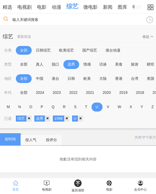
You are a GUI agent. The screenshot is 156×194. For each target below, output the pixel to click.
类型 (8, 64)
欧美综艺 (66, 50)
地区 (8, 78)
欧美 (87, 78)
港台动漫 (113, 50)
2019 (123, 92)
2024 (40, 92)
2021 (90, 92)
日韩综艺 (43, 50)
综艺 (72, 6)
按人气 (30, 140)
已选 (8, 118)
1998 (61, 119)
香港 (118, 78)
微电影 (90, 7)
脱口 (55, 64)
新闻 (107, 7)
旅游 (134, 64)
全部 (23, 50)
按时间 (10, 139)
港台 (55, 78)
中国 (39, 78)
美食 (118, 64)
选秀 (71, 64)
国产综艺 (89, 50)
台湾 (134, 78)
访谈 (103, 64)
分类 (8, 50)
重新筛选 (24, 37)
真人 (39, 64)
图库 (122, 7)
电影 (41, 7)
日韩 (71, 78)
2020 (107, 92)
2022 (73, 92)
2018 (140, 92)
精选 (7, 7)
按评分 (51, 140)
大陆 (103, 78)
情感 (87, 64)
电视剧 (24, 7)
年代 (8, 92)
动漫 (56, 7)
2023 (57, 92)
